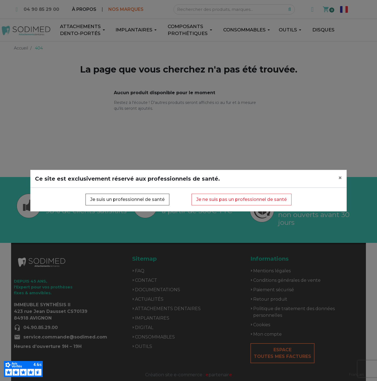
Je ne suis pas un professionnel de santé (241, 199)
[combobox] (356, 374)
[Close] (340, 178)
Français (356, 374)
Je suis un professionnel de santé (127, 199)
